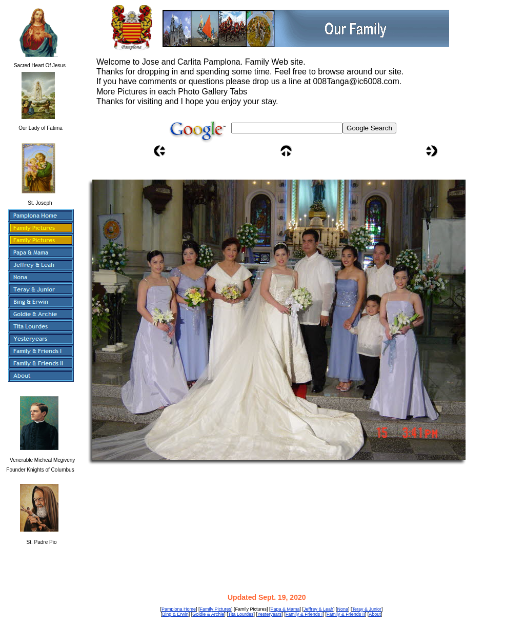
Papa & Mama (285, 609)
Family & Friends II (346, 614)
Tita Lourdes (241, 614)
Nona (342, 609)
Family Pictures (216, 609)
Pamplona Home (178, 609)
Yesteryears (269, 614)
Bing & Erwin (175, 614)
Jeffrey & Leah (318, 609)
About (375, 614)
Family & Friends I (304, 614)
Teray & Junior (367, 609)
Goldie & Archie (208, 614)
